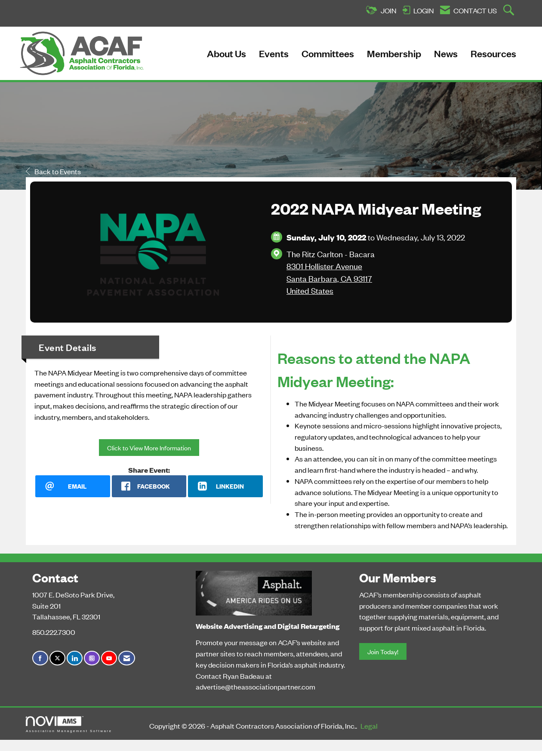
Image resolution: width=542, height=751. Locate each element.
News (446, 53)
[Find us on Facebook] (40, 658)
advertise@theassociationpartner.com (255, 686)
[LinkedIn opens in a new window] (225, 486)
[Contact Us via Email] (126, 658)
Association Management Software (69, 724)
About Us (226, 53)
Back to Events (53, 171)
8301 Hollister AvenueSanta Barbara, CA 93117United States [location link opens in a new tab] (329, 277)
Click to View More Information (149, 447)
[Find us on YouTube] (109, 658)
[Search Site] (509, 10)
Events (274, 53)
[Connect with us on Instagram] (92, 658)
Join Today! (382, 651)
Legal (369, 725)
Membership (394, 53)
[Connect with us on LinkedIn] (75, 658)
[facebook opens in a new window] (149, 486)
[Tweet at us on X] (57, 658)
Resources (493, 53)
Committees (328, 53)
